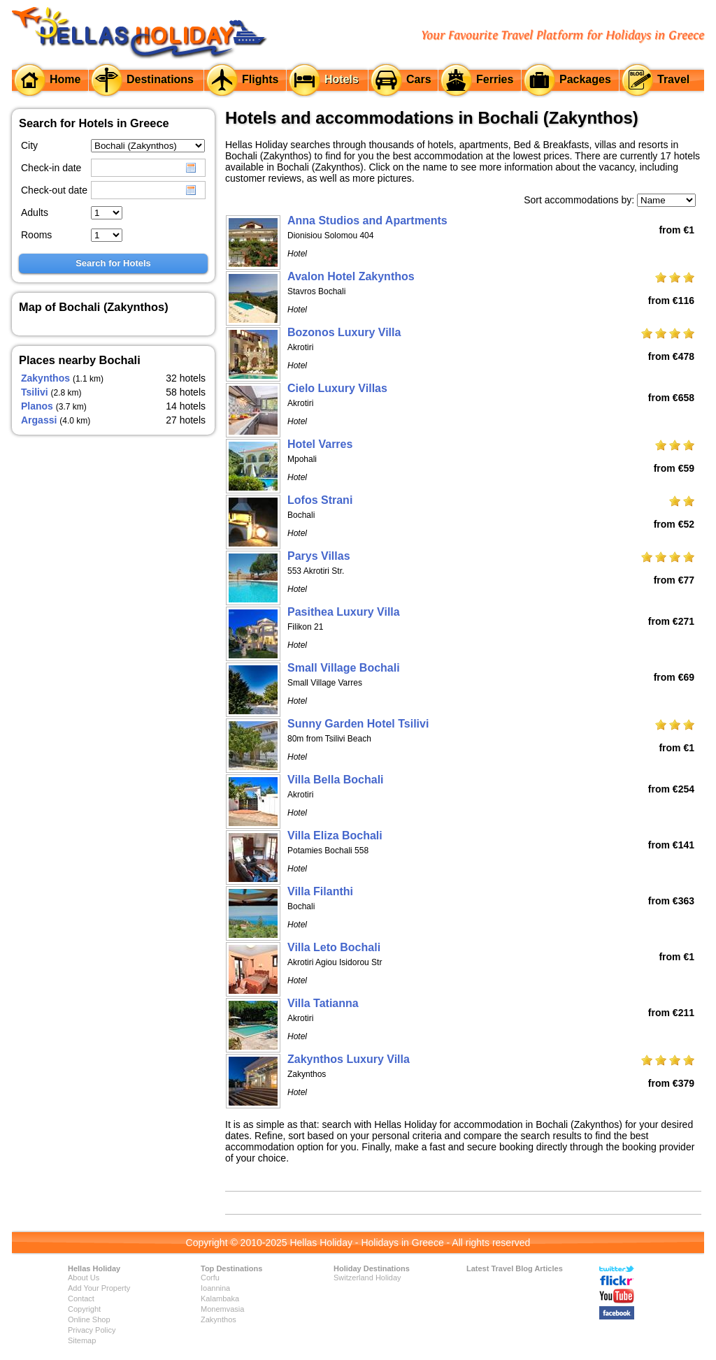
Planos (37, 406)
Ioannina (215, 1288)
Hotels (341, 79)
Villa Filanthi (320, 891)
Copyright (84, 1309)
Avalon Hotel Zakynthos (351, 276)
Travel (673, 79)
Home (65, 79)
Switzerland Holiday (367, 1277)
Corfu (210, 1277)
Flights (260, 79)
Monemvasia (222, 1309)
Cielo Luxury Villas (337, 388)
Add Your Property (99, 1288)
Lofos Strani (319, 500)
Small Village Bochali (343, 668)
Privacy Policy (91, 1330)
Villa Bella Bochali (335, 780)
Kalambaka (220, 1298)
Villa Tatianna (323, 1003)
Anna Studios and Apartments (367, 220)
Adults (34, 212)
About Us (83, 1277)
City (29, 145)
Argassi (39, 420)
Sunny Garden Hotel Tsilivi (358, 724)
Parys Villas (318, 556)
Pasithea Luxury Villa (343, 612)
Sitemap (82, 1340)
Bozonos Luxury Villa (344, 332)
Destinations (160, 79)
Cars (418, 79)
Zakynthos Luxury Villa (348, 1059)
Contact (81, 1298)
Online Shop (89, 1319)
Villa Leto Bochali (333, 947)
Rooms (36, 234)
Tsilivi (34, 392)
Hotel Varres (319, 444)
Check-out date (54, 190)
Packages (585, 79)
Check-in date (51, 167)
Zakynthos (45, 378)
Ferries (494, 79)
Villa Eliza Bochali (334, 835)
